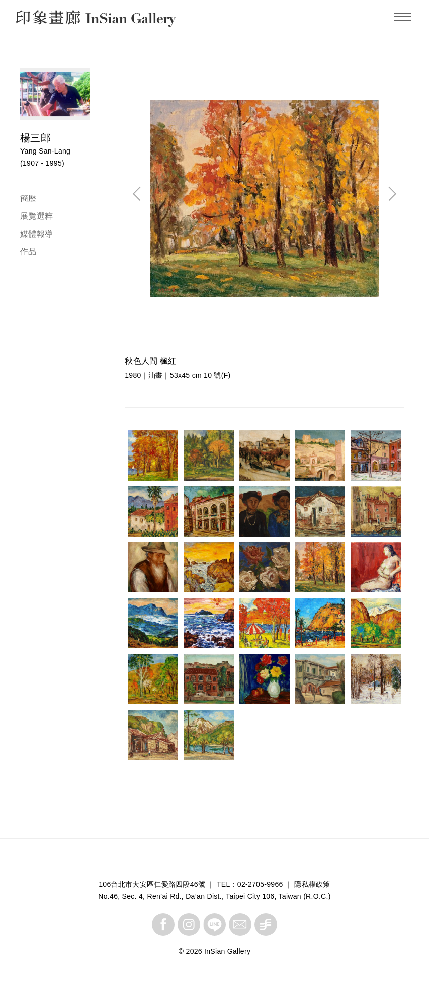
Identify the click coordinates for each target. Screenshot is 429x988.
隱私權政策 (312, 884)
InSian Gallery (54, 20)
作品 (28, 251)
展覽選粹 (36, 216)
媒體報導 (36, 234)
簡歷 (28, 198)
